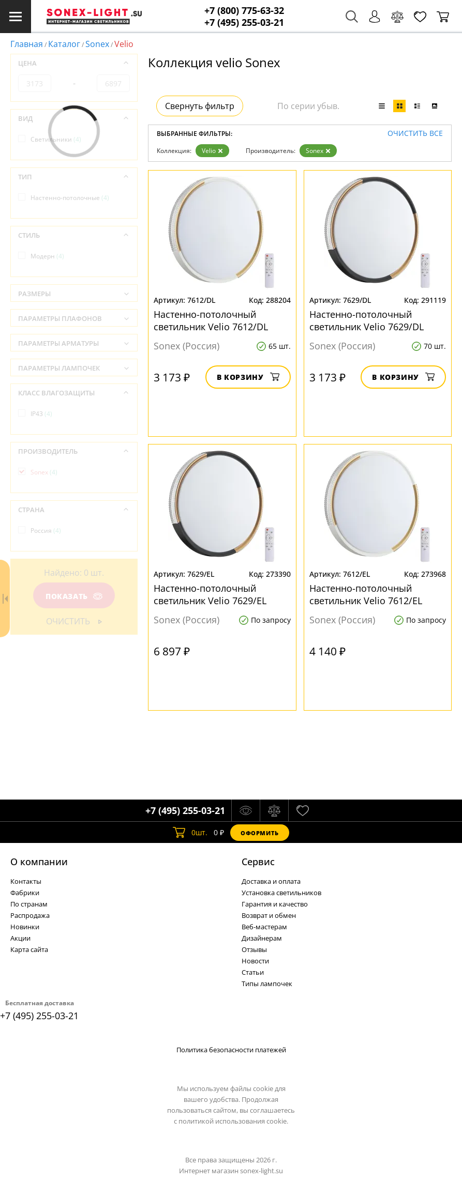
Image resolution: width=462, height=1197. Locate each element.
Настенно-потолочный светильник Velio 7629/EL (210, 594)
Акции (20, 938)
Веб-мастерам (264, 926)
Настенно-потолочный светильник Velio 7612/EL (365, 594)
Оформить (260, 833)
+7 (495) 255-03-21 (244, 22)
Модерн (47, 256)
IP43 (41, 413)
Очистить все (415, 133)
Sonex (97, 44)
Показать (74, 596)
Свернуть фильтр (199, 106)
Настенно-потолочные (70, 197)
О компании (39, 861)
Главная (26, 44)
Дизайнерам (262, 938)
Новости (255, 960)
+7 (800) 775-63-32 (244, 11)
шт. (190, 832)
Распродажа (30, 915)
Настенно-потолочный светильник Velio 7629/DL (366, 320)
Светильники (56, 139)
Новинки (24, 926)
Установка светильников (281, 892)
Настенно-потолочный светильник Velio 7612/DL (211, 320)
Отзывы (254, 949)
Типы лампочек (267, 983)
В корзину (248, 377)
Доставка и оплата (271, 881)
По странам (29, 904)
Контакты (25, 881)
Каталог (64, 44)
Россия (46, 530)
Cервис (258, 861)
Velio (212, 150)
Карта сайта (29, 949)
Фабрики (24, 892)
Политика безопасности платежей (231, 1049)
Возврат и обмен (269, 915)
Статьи (253, 972)
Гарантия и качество (275, 904)
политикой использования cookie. (233, 1121)
